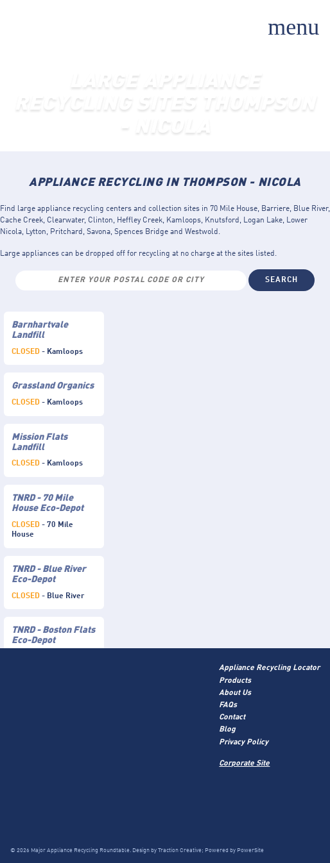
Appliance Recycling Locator (269, 668)
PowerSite (250, 850)
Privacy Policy (243, 742)
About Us (235, 693)
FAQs (228, 705)
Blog (227, 729)
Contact (232, 717)
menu (293, 26)
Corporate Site (244, 763)
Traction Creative (180, 850)
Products (235, 681)
